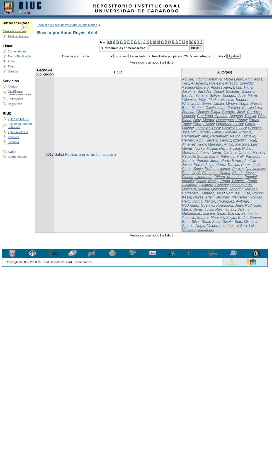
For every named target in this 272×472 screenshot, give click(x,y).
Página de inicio (18, 36)
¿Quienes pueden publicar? (20, 125)
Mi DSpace (15, 91)
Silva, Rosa (201, 222)
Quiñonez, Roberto (226, 189)
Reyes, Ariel (203, 197)
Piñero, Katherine (228, 177)
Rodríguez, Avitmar (232, 201)
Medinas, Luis (246, 144)
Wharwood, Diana (196, 104)
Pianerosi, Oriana (216, 173)
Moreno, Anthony (195, 152)
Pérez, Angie (204, 165)
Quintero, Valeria (195, 189)
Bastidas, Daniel (211, 91)
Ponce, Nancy (207, 181)
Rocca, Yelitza (203, 201)
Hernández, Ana (195, 136)
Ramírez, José (212, 193)
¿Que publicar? (18, 132)
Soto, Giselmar (247, 222)
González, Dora (207, 128)
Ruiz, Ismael (225, 209)
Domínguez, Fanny (231, 120)
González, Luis (234, 128)
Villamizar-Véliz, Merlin (200, 99)
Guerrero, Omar (208, 132)
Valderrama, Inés (220, 226)
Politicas (13, 137)
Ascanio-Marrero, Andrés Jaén (206, 87)
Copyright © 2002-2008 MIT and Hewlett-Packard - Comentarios (49, 262)
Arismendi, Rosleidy (207, 83)
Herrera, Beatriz (218, 140)
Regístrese (15, 104)
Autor (11, 61)
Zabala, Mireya (225, 104)
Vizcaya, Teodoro (234, 99)
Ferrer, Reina (203, 124)
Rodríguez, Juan (229, 205)
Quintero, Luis (241, 185)
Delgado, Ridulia (242, 116)
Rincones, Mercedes (231, 197)
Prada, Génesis (232, 181)
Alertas (12, 86)
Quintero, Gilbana (213, 185)
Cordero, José (233, 112)
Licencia (13, 142)
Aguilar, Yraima (194, 79)
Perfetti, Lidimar (217, 169)
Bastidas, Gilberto (240, 91)
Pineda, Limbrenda (197, 177)
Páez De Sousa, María (200, 156)
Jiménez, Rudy (194, 144)
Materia (13, 71)
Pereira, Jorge (208, 161)
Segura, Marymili (210, 217)
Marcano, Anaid (220, 144)
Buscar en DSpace (16, 23)
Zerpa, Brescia (250, 104)
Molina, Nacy (216, 148)
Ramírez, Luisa (238, 193)
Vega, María (247, 95)
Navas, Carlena (223, 152)
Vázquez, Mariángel (198, 230)
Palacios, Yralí (232, 156)
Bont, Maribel (192, 108)
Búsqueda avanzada (14, 31)
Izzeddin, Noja (244, 140)
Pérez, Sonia (192, 169)
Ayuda (12, 151)
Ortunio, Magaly (251, 152)
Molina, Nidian (240, 148)
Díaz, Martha (203, 120)
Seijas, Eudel (236, 217)
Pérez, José (250, 165)
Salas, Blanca (228, 213)
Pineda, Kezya (244, 173)
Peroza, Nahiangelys (249, 169)
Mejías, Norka (193, 148)
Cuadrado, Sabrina (212, 116)
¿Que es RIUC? (18, 119)
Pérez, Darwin (227, 165)
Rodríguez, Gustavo (198, 205)
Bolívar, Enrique (222, 95)
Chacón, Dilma (208, 112)
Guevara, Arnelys (237, 132)
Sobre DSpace (17, 156)
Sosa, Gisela (222, 222)
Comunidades (17, 51)
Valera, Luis (245, 226)
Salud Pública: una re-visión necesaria (85, 154)
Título (11, 66)
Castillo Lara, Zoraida (222, 108)
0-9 (109, 42)
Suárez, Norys (193, 226)
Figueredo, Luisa (229, 124)
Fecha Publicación (20, 56)
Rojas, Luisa (203, 209)
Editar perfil (15, 99)
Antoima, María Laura (226, 79)
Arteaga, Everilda (239, 83)
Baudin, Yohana (195, 95)
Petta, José (191, 173)
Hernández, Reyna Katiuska (232, 136)
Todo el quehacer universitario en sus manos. (67, 25)
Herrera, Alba (193, 140)
